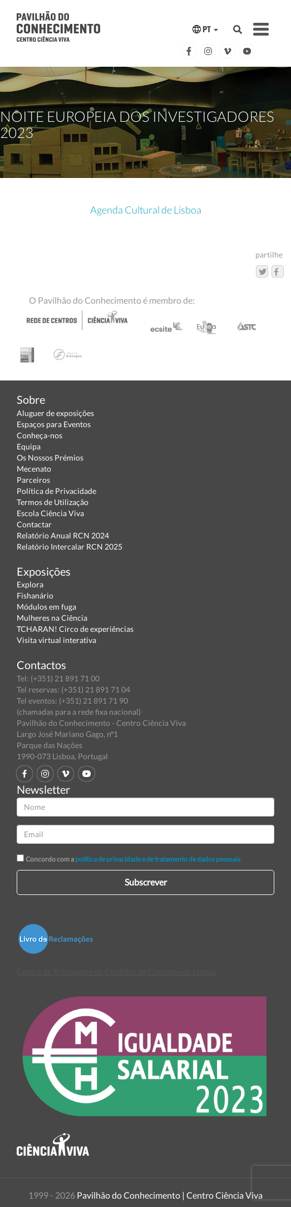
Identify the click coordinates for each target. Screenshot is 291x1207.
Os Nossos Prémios (50, 457)
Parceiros (33, 479)
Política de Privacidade (56, 491)
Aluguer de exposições (55, 413)
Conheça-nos (39, 435)
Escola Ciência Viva (50, 513)
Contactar (34, 524)
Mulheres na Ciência (52, 617)
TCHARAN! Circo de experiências (75, 629)
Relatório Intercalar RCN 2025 (69, 546)
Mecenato (34, 468)
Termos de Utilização (52, 502)
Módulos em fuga (46, 606)
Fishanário (35, 595)
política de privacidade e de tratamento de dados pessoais (157, 859)
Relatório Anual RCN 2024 (63, 535)
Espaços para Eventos (54, 424)
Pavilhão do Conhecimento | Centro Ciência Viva (170, 1195)
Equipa (29, 446)
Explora (30, 584)
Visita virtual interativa (56, 640)
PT (205, 29)
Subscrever (146, 882)
